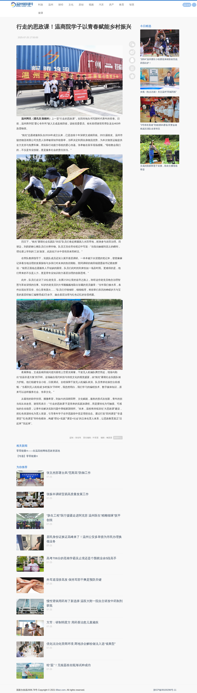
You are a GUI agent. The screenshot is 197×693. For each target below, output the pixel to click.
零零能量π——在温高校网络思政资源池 (38, 450)
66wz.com (61, 690)
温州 (50, 4)
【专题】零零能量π (27, 456)
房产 (111, 4)
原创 (81, 4)
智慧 (131, 4)
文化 (71, 4)
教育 (121, 4)
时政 (40, 4)
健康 (40, 13)
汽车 (101, 4)
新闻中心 (118, 438)
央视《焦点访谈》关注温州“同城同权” (158, 92)
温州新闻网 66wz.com (41, 430)
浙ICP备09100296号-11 (164, 690)
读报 (186, 5)
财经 (60, 4)
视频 (91, 4)
